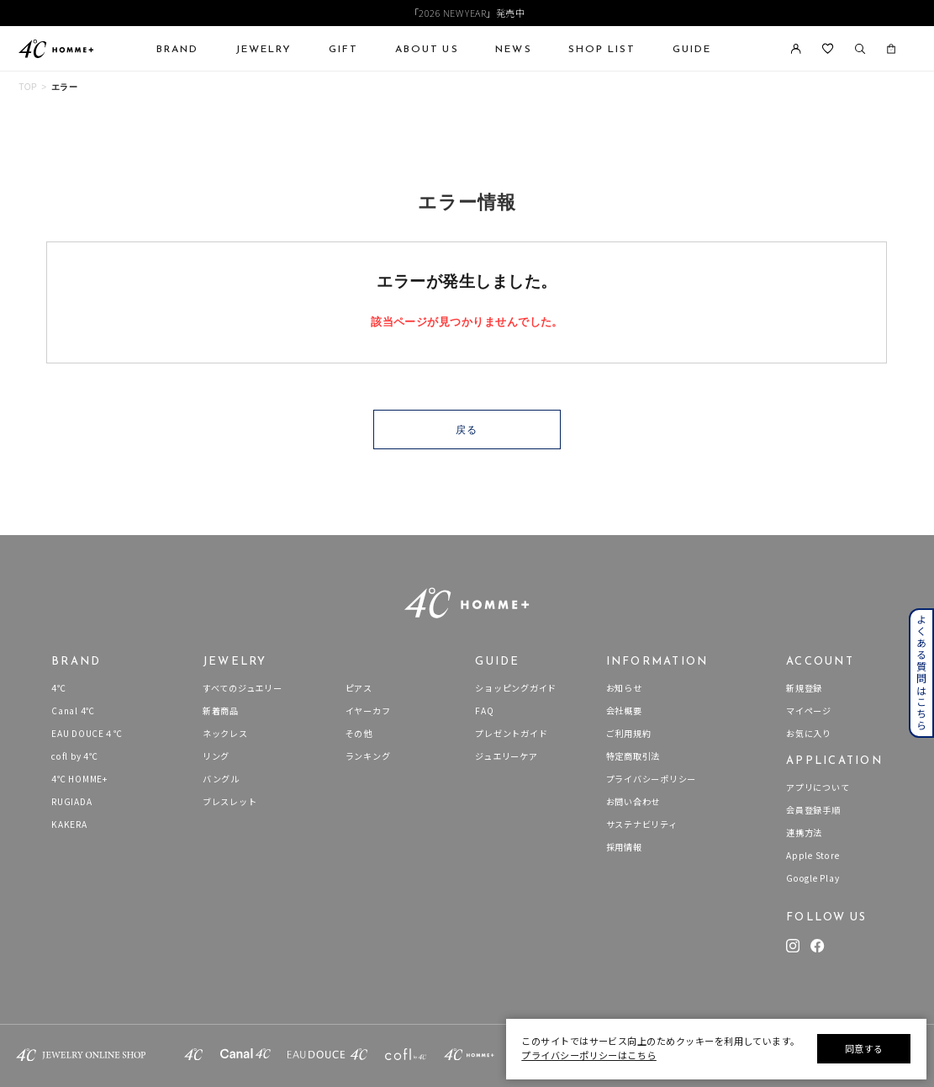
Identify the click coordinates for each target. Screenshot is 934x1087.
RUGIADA (71, 801)
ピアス (359, 687)
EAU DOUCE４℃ (86, 733)
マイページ (808, 710)
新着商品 (221, 710)
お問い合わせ (633, 801)
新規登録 (804, 687)
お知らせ (624, 687)
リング (216, 756)
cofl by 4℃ (74, 756)
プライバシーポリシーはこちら (588, 1055)
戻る (467, 430)
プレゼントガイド (511, 733)
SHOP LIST (602, 49)
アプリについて (817, 787)
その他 (359, 733)
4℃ (58, 687)
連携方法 (804, 832)
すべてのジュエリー (242, 687)
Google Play (812, 878)
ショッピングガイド (516, 687)
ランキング (368, 756)
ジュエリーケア (506, 756)
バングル (221, 778)
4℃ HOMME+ (79, 778)
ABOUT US (427, 49)
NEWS (513, 49)
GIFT (343, 49)
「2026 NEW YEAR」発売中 (467, 13)
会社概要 (624, 710)
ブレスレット (230, 801)
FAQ (484, 710)
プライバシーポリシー (651, 778)
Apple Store (812, 855)
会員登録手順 (813, 809)
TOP (27, 87)
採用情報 (624, 846)
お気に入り (808, 733)
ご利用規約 (629, 733)
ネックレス (225, 733)
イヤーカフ (368, 710)
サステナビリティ (642, 824)
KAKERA (69, 824)
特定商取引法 (633, 756)
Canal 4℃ (73, 710)
